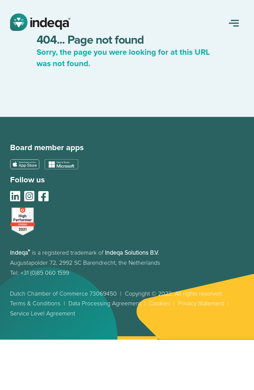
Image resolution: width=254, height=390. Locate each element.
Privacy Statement (201, 303)
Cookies (159, 303)
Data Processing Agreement (105, 303)
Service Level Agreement (42, 313)
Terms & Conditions (35, 303)
